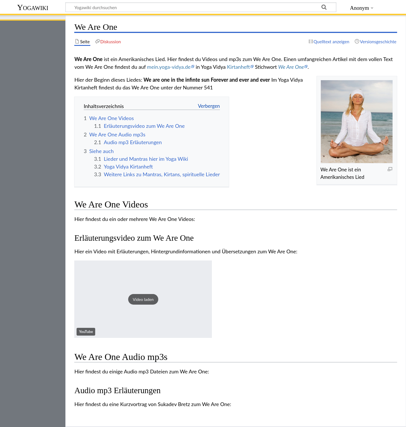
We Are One (291, 67)
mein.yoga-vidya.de (169, 67)
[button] (143, 299)
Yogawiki (32, 7)
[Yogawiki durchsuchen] (201, 7)
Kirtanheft (238, 67)
